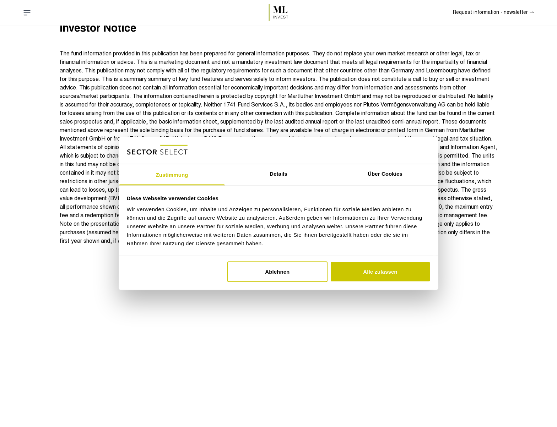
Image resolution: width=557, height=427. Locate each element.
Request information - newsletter (493, 12)
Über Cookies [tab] (385, 174)
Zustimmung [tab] (172, 175)
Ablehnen (277, 271)
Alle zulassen (380, 271)
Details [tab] (278, 174)
